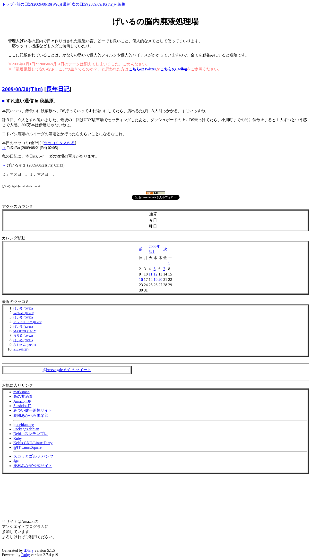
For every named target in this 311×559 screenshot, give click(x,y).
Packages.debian (26, 429)
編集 (121, 4)
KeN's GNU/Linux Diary (32, 443)
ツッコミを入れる (59, 143)
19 (155, 279)
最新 (67, 4)
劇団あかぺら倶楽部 (30, 415)
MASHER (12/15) (24, 331)
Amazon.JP (22, 401)
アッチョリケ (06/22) (27, 322)
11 (150, 274)
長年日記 (57, 89)
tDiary (29, 550)
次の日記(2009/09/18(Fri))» (94, 4)
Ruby (17, 438)
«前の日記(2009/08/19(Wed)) (38, 4)
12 (155, 274)
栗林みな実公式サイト (32, 466)
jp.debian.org (23, 425)
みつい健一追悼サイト (32, 410)
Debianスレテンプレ (30, 434)
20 (160, 279)
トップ (8, 4)
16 (141, 279)
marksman (21, 392)
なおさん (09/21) (24, 345)
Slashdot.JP (22, 406)
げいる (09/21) (23, 340)
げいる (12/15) (23, 326)
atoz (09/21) (20, 349)
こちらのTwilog (173, 69)
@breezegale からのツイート (67, 370)
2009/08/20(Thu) (22, 89)
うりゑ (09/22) (23, 335)
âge (16, 461)
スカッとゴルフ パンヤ (33, 456)
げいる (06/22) (23, 308)
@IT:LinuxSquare (27, 447)
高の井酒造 (23, 396)
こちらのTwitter (142, 69)
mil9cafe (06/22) (23, 313)
